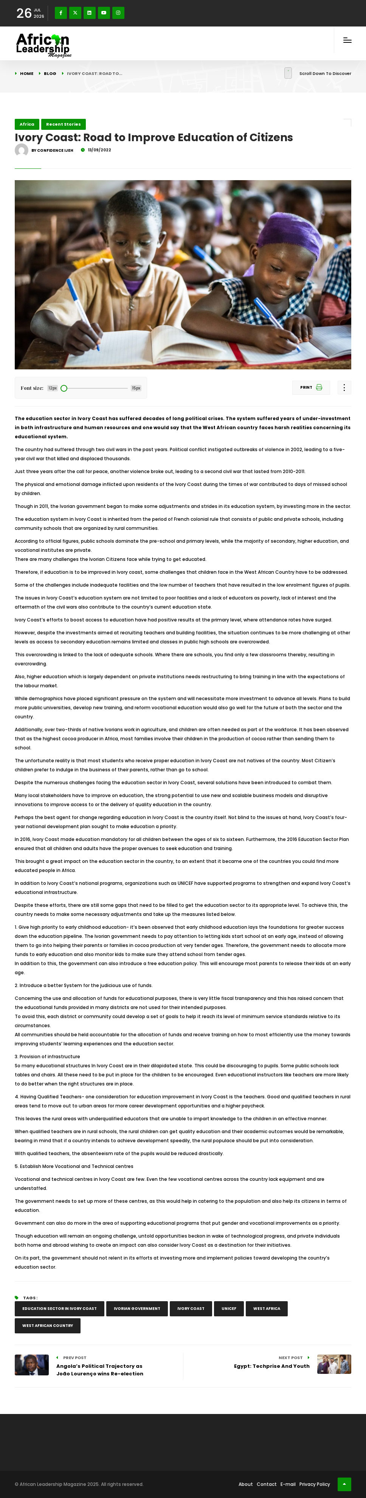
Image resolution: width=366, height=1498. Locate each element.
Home (26, 73)
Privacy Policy (314, 1484)
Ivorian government (137, 1308)
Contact (267, 1484)
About (246, 1484)
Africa (27, 124)
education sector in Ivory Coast (59, 1308)
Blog (50, 73)
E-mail (288, 1484)
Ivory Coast (191, 1308)
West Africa (266, 1308)
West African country (47, 1325)
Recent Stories (63, 124)
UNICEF (229, 1308)
